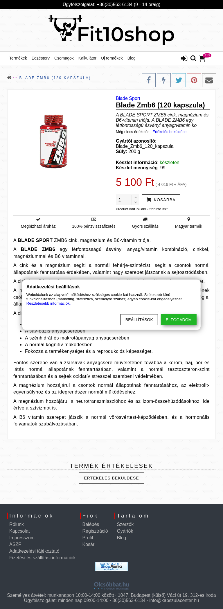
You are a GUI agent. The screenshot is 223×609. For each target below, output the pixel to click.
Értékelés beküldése (169, 132)
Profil (87, 537)
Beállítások (139, 319)
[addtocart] (161, 199)
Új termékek (112, 58)
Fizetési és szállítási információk (42, 557)
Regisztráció (95, 531)
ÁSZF (15, 544)
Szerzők (125, 524)
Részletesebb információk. (48, 303)
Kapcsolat (19, 531)
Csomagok (64, 58)
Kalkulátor (87, 58)
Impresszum (22, 537)
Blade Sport (128, 98)
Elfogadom (179, 319)
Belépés (90, 524)
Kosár (88, 544)
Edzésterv (41, 58)
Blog (131, 58)
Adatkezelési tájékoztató (34, 551)
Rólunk (16, 524)
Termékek (18, 58)
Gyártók (125, 531)
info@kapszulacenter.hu (174, 600)
